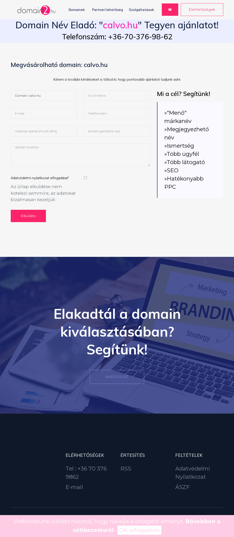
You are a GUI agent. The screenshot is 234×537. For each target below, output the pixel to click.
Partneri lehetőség (107, 9)
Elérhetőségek (202, 10)
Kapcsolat (117, 377)
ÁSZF (182, 487)
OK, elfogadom (139, 530)
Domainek (77, 9)
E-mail (74, 487)
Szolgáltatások (141, 9)
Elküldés (28, 216)
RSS (125, 468)
